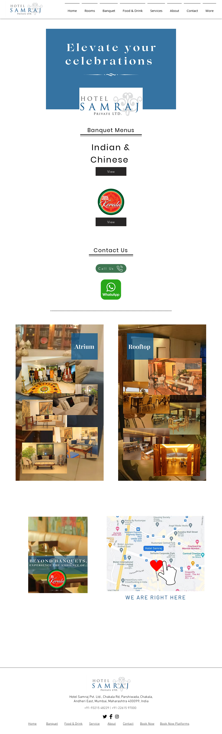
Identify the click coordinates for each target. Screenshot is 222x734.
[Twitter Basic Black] (104, 716)
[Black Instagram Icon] (116, 716)
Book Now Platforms (174, 724)
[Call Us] (111, 268)
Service (94, 724)
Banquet (52, 724)
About (112, 724)
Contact (128, 724)
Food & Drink (73, 724)
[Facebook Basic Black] (110, 716)
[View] (111, 171)
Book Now (147, 724)
